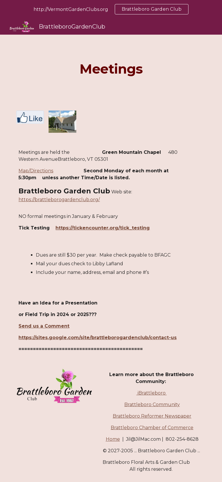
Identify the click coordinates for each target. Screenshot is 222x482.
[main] (111, 69)
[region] (111, 9)
